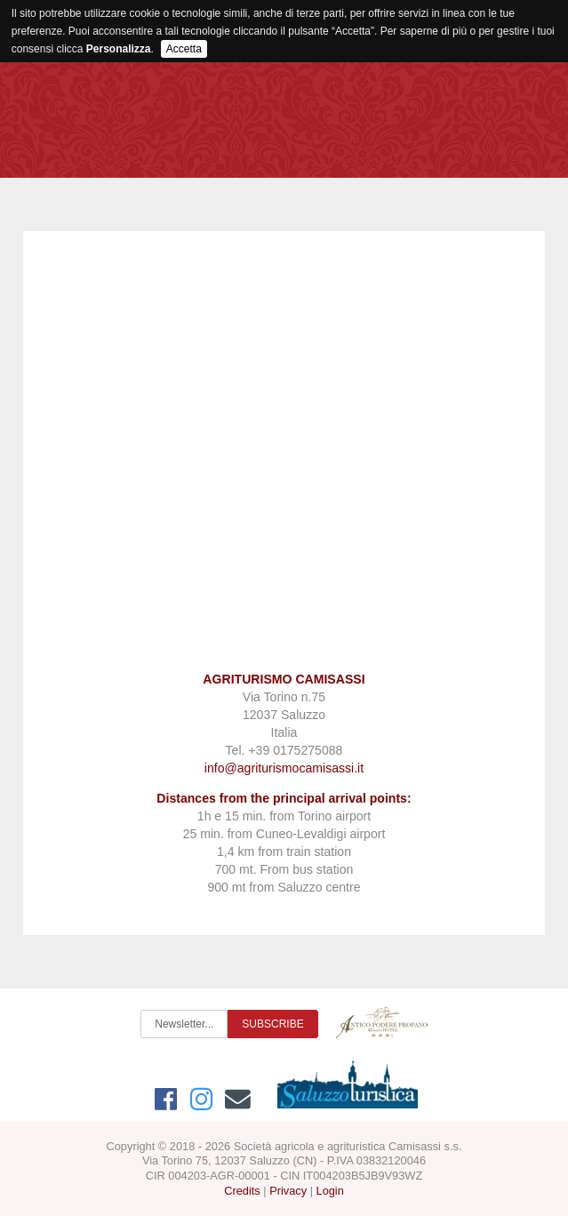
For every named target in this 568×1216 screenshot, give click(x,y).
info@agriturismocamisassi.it (284, 768)
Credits (242, 1190)
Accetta (184, 49)
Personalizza (118, 49)
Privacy (288, 1190)
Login (330, 1190)
